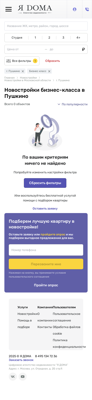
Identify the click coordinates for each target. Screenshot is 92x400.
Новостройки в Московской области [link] (27, 80)
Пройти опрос (46, 285)
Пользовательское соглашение (66, 317)
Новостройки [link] (28, 77)
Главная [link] (9, 77)
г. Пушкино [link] (63, 80)
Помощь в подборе (25, 324)
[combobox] (47, 26)
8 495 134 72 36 (46, 356)
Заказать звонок (21, 360)
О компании (45, 317)
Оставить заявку (45, 208)
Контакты (44, 327)
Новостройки (27, 314)
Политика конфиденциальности (69, 343)
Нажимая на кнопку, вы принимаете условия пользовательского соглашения (37, 274)
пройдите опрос (53, 234)
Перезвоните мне (46, 264)
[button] (72, 104)
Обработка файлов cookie (66, 330)
